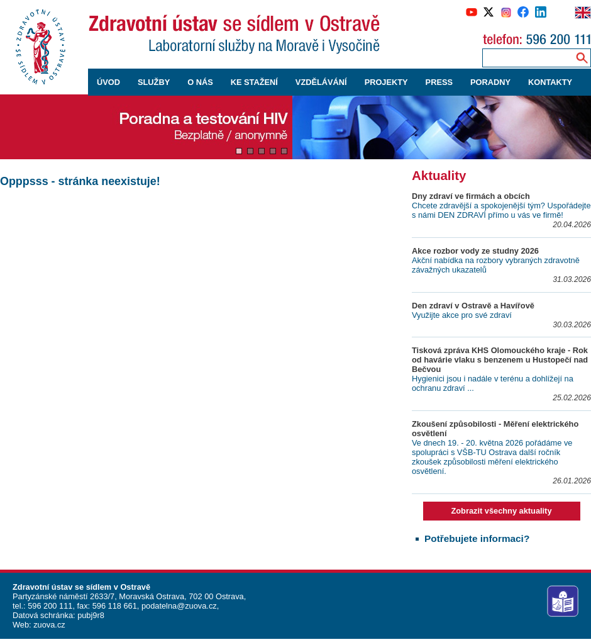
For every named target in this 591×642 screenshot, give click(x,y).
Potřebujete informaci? (476, 538)
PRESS (439, 82)
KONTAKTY (550, 82)
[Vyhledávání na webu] (582, 58)
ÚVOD (108, 82)
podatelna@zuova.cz (179, 606)
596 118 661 (113, 606)
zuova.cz (49, 624)
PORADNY (490, 82)
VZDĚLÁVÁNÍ (321, 82)
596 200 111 (49, 606)
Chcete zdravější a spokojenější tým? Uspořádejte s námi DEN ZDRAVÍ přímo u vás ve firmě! (501, 210)
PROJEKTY (386, 82)
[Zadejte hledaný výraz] (526, 58)
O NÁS (200, 82)
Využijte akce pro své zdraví (462, 315)
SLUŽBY (154, 82)
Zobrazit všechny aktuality (501, 510)
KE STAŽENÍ (254, 82)
